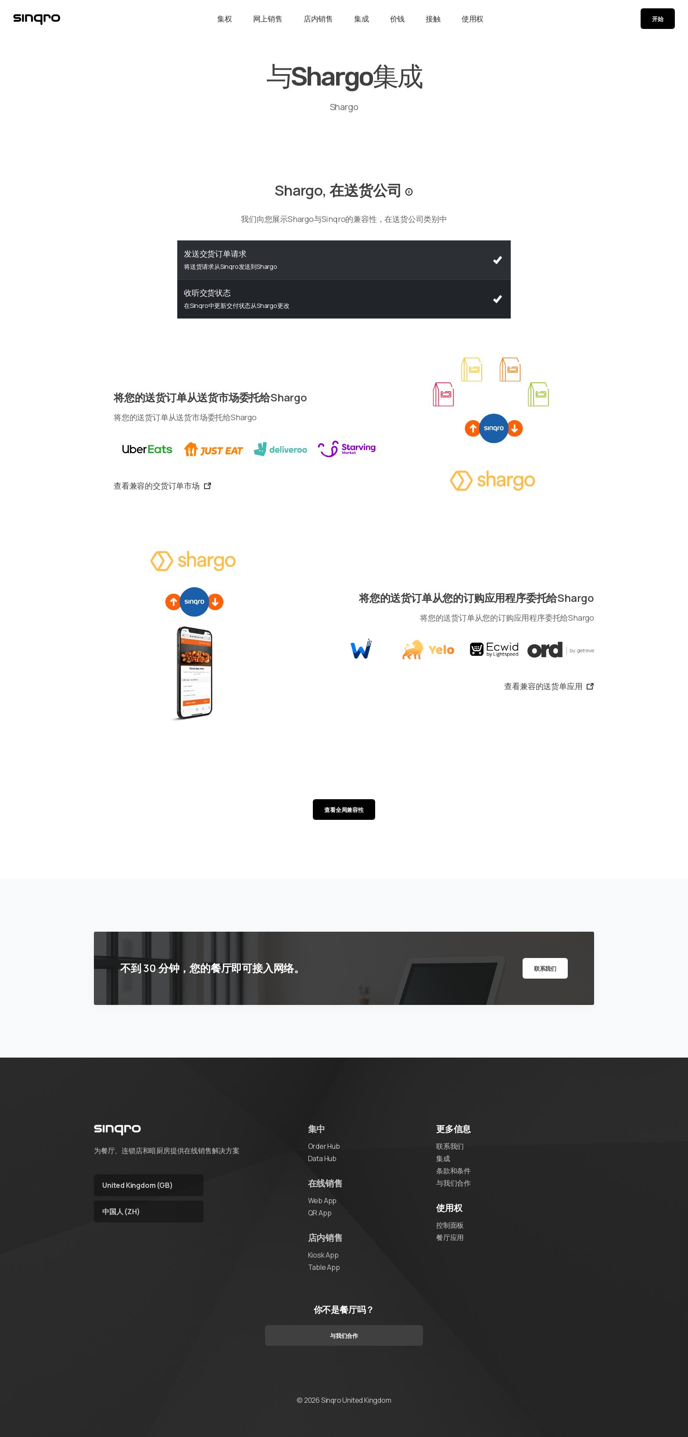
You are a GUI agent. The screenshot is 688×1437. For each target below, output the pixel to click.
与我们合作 (453, 1183)
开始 (657, 19)
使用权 (473, 19)
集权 (224, 19)
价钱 (397, 19)
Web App (322, 1200)
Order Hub (324, 1146)
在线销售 (325, 1183)
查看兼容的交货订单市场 (162, 485)
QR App (320, 1213)
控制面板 (450, 1225)
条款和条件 (453, 1171)
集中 (317, 1129)
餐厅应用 (450, 1237)
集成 (361, 19)
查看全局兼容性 (344, 810)
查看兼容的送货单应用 (549, 686)
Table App (324, 1267)
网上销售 (268, 19)
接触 (433, 19)
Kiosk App (323, 1255)
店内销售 (318, 19)
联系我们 (545, 968)
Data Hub (322, 1158)
